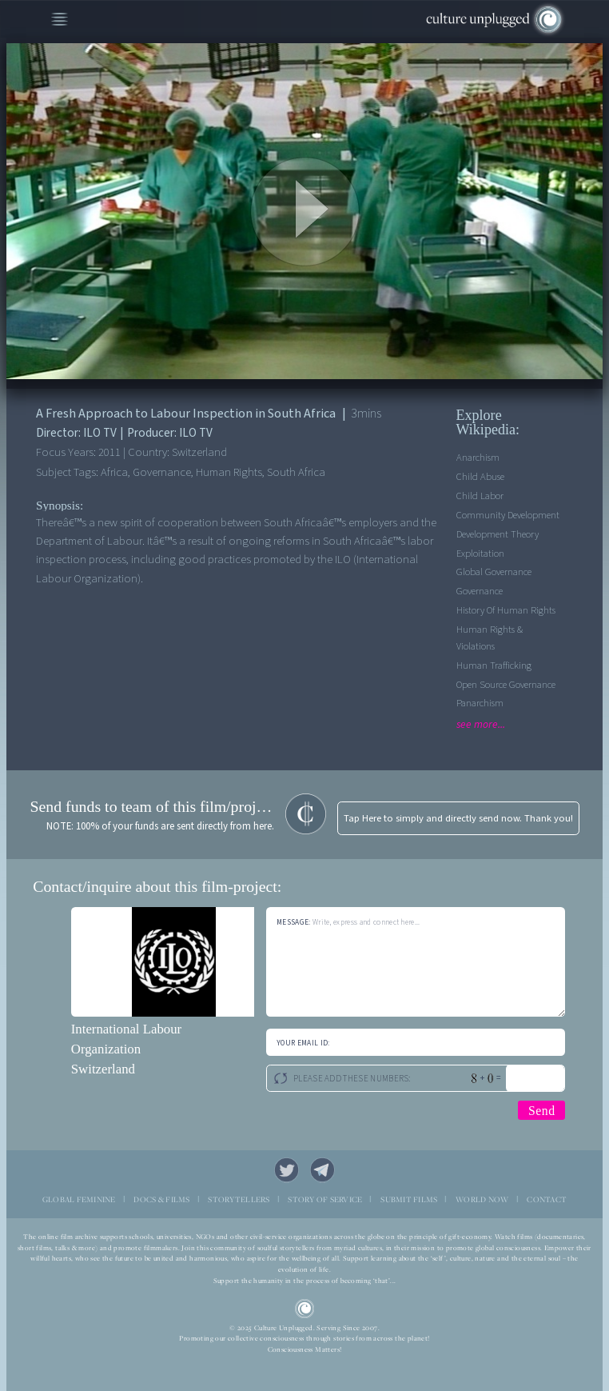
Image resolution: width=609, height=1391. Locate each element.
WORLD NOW (482, 1199)
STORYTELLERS (238, 1199)
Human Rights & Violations (489, 638)
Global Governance (493, 572)
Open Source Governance (505, 685)
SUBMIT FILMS (408, 1199)
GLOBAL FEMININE (79, 1199)
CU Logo (305, 1309)
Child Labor (480, 496)
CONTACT (547, 1199)
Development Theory (497, 534)
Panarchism (480, 703)
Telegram (323, 1170)
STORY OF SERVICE (325, 1199)
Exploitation (480, 553)
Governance (479, 591)
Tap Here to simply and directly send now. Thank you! (458, 818)
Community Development (507, 515)
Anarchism (478, 457)
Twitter (287, 1170)
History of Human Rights (505, 610)
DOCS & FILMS (161, 1199)
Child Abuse (480, 477)
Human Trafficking (493, 665)
